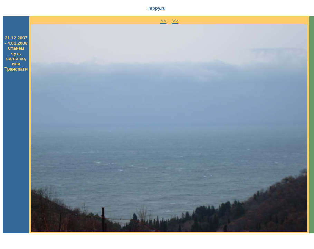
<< (163, 21)
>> (175, 21)
